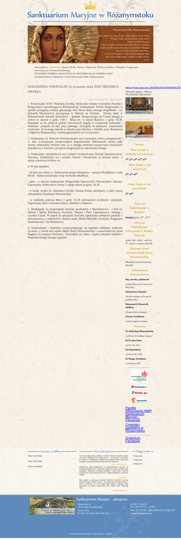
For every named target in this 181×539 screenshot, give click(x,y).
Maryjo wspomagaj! (35, 456)
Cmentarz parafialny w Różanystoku (135, 428)
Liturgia (64, 67)
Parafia (73, 67)
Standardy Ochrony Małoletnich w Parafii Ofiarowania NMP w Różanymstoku (69, 76)
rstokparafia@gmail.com (140, 513)
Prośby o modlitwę (106, 67)
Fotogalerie (121, 67)
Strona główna (41, 67)
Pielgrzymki (91, 67)
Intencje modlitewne (52, 451)
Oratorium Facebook (132, 439)
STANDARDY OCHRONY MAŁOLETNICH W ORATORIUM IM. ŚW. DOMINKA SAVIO (74, 73)
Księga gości (132, 67)
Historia (80, 67)
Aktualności (54, 67)
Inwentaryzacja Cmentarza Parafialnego (52, 70)
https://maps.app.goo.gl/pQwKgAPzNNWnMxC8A (153, 87)
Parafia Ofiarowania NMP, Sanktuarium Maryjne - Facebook (138, 414)
